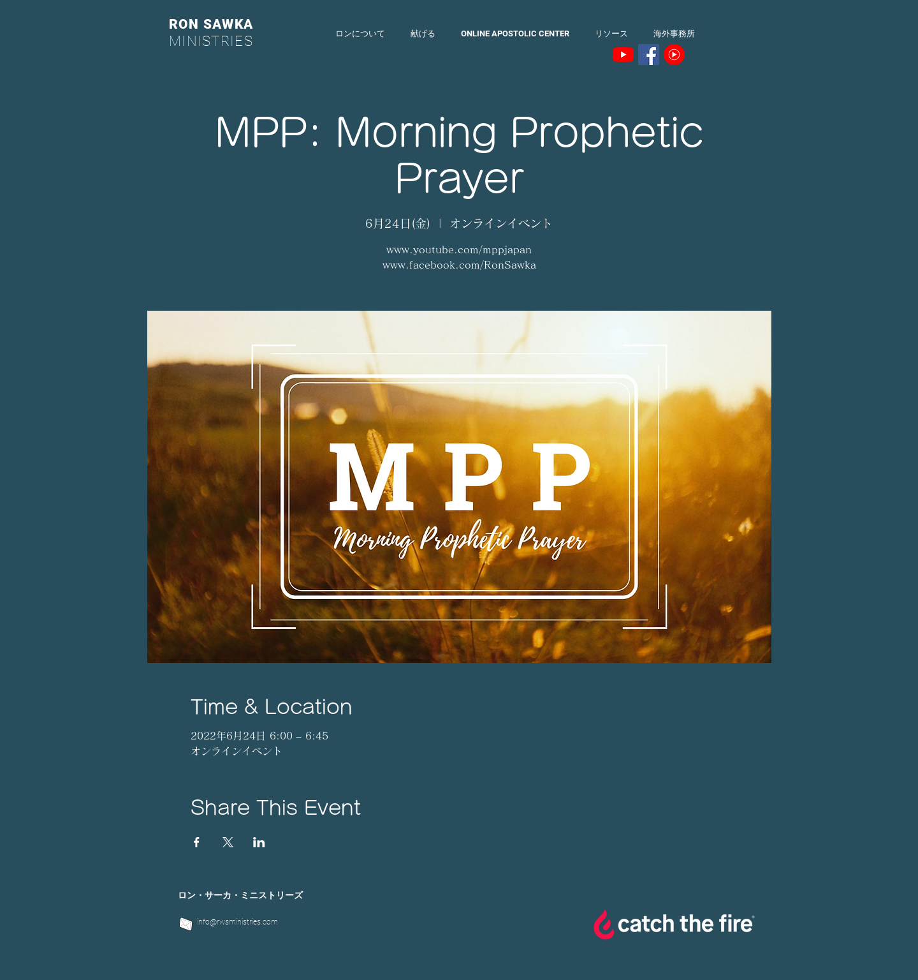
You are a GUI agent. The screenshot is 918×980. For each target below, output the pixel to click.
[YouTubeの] (623, 54)
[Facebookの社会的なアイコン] (648, 54)
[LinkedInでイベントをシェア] (259, 842)
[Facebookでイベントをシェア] (197, 842)
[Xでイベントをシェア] (228, 842)
